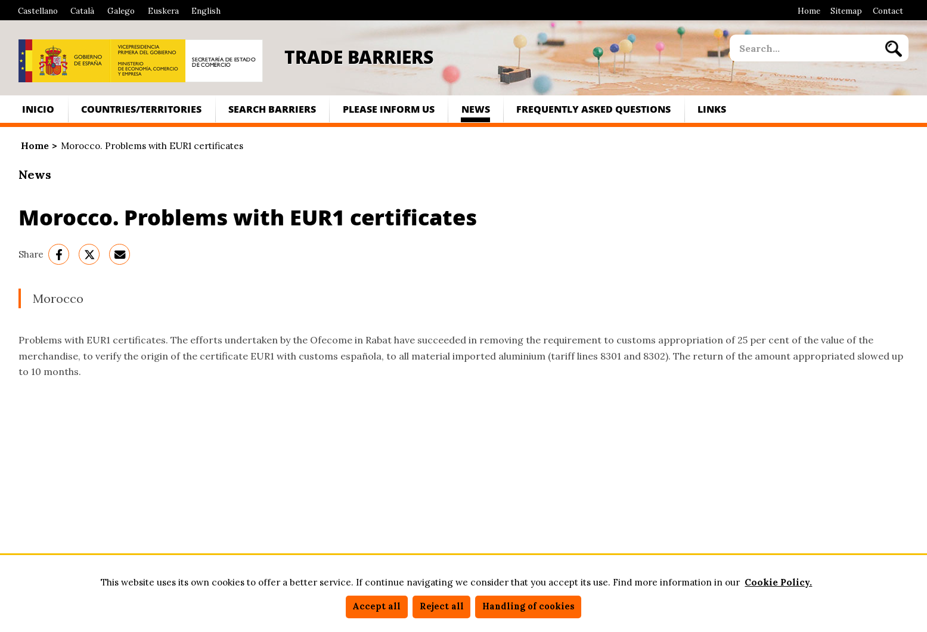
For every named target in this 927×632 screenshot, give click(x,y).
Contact (888, 10)
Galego (121, 10)
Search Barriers (272, 109)
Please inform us (389, 109)
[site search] (804, 48)
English (206, 10)
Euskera (163, 10)
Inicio (38, 109)
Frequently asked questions (593, 109)
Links (711, 109)
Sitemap (846, 10)
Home (809, 10)
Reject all (442, 606)
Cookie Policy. (778, 582)
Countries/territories (141, 109)
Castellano (38, 10)
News (475, 109)
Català (82, 10)
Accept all (376, 606)
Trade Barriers (358, 56)
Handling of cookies (528, 606)
